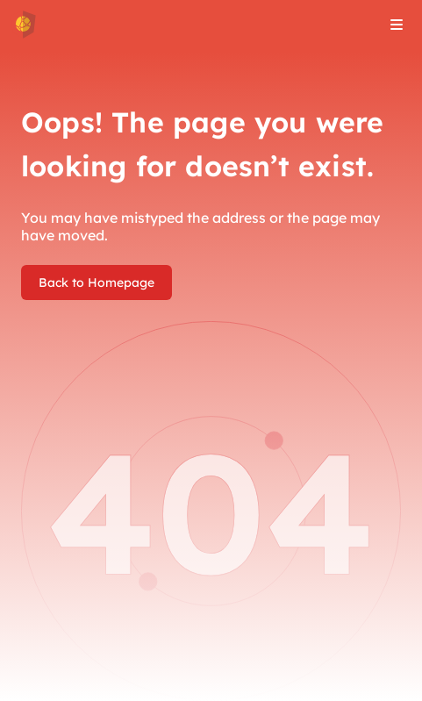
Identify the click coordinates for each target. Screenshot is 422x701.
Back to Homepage (96, 282)
